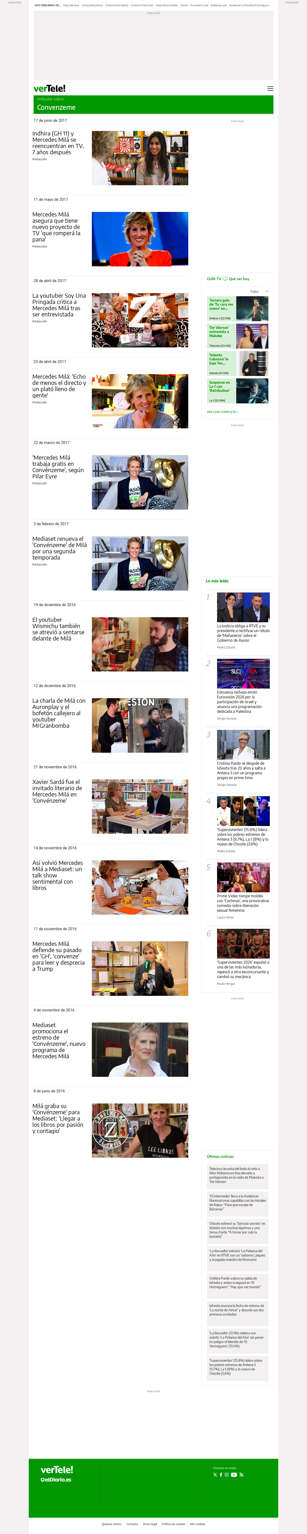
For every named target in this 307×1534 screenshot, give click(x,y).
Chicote (184, 5)
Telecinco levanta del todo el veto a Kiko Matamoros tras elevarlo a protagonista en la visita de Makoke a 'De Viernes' (236, 1175)
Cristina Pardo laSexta (116, 5)
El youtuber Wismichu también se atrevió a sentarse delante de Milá (58, 629)
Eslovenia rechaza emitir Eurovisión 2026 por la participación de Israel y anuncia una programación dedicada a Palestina (239, 702)
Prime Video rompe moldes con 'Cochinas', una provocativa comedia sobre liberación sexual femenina (243, 903)
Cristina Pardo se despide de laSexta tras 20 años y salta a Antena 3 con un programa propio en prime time (241, 770)
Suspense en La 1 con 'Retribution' (219, 386)
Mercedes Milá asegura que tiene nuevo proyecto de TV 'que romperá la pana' (56, 226)
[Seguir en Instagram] (227, 1474)
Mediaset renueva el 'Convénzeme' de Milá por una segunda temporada (59, 548)
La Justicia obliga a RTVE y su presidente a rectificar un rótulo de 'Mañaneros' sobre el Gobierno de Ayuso (243, 633)
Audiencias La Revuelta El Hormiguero (250, 5)
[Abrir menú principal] (270, 88)
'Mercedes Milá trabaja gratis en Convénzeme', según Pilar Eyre (58, 467)
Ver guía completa (222, 412)
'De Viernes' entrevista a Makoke (219, 332)
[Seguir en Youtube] (234, 1474)
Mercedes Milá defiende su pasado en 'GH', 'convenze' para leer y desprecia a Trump (58, 956)
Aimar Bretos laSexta (167, 5)
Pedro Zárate (226, 647)
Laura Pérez (225, 917)
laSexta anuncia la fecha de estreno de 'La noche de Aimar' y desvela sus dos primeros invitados (236, 1310)
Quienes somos (112, 1524)
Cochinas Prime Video (142, 5)
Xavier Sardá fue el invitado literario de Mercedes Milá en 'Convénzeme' (57, 791)
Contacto (132, 1524)
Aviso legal (150, 1524)
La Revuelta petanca (92, 5)
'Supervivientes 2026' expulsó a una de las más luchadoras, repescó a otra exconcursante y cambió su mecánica (243, 969)
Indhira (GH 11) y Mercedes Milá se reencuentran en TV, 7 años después (58, 142)
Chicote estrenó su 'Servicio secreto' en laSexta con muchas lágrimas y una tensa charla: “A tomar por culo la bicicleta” (237, 1229)
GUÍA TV (228, 279)
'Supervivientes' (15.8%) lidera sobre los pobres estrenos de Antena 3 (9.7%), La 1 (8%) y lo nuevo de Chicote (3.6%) (242, 836)
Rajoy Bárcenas (71, 5)
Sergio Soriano (227, 718)
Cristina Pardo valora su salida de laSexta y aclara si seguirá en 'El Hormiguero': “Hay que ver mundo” (235, 1282)
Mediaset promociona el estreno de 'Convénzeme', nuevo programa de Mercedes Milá (58, 1040)
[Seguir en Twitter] (215, 1474)
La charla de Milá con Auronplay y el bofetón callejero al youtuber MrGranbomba (59, 713)
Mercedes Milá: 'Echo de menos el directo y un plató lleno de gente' (59, 386)
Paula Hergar (226, 984)
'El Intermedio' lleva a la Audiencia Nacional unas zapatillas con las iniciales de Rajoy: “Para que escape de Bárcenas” (237, 1202)
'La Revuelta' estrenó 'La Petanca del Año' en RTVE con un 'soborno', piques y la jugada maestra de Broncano (237, 1255)
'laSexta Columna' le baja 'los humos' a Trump (218, 359)
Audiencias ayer (219, 5)
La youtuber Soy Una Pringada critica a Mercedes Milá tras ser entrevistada (59, 305)
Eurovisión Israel (199, 5)
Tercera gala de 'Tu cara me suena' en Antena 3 (221, 304)
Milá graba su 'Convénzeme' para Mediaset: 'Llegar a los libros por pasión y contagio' (57, 1118)
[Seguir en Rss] (241, 1474)
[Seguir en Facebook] (221, 1474)
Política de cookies (173, 1524)
